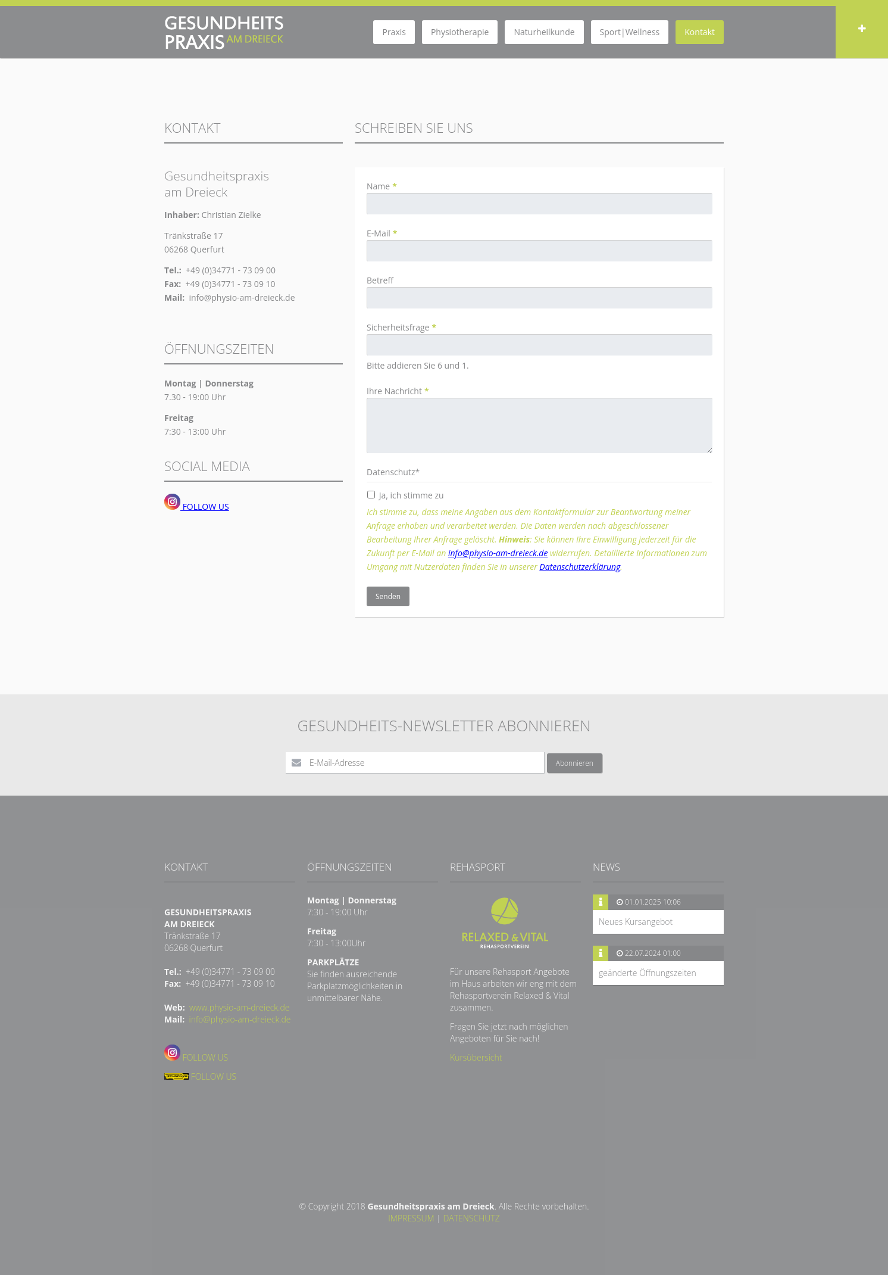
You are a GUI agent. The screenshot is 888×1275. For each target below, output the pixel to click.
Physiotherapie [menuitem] (460, 32)
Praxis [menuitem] (393, 32)
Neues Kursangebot (636, 921)
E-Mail (382, 233)
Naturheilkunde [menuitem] (544, 32)
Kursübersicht (476, 1057)
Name (382, 186)
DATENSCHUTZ (471, 1218)
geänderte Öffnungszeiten (647, 972)
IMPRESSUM (411, 1218)
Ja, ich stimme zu (411, 495)
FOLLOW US (196, 506)
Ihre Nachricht (398, 391)
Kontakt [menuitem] (699, 32)
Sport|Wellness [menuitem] (630, 32)
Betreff (380, 280)
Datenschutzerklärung (579, 566)
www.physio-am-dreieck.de (239, 1007)
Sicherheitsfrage (401, 327)
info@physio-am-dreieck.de (498, 553)
